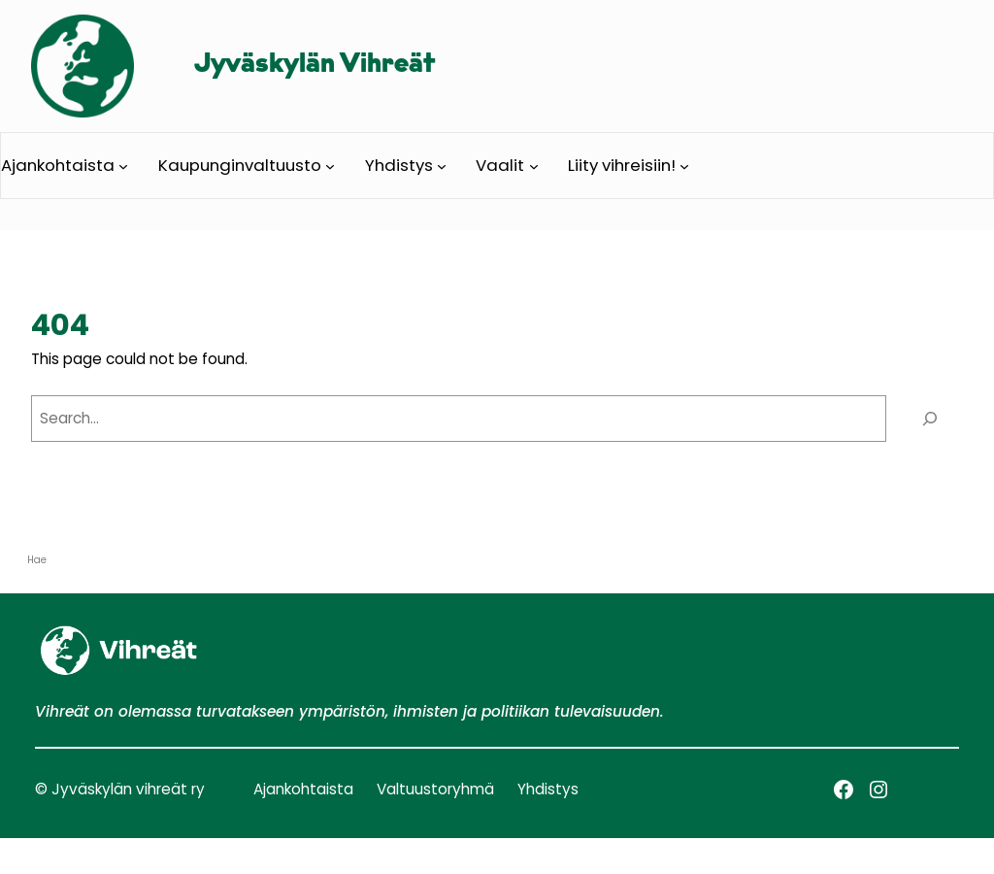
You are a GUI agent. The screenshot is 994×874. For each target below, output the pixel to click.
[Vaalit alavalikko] (534, 165)
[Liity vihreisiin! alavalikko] (684, 165)
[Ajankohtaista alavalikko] (123, 165)
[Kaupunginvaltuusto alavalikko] (330, 165)
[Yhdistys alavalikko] (442, 165)
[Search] (929, 418)
